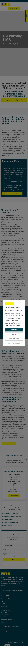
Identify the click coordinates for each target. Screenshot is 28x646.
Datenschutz (11, 343)
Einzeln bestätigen (14, 338)
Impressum (17, 343)
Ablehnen (14, 334)
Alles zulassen (14, 329)
